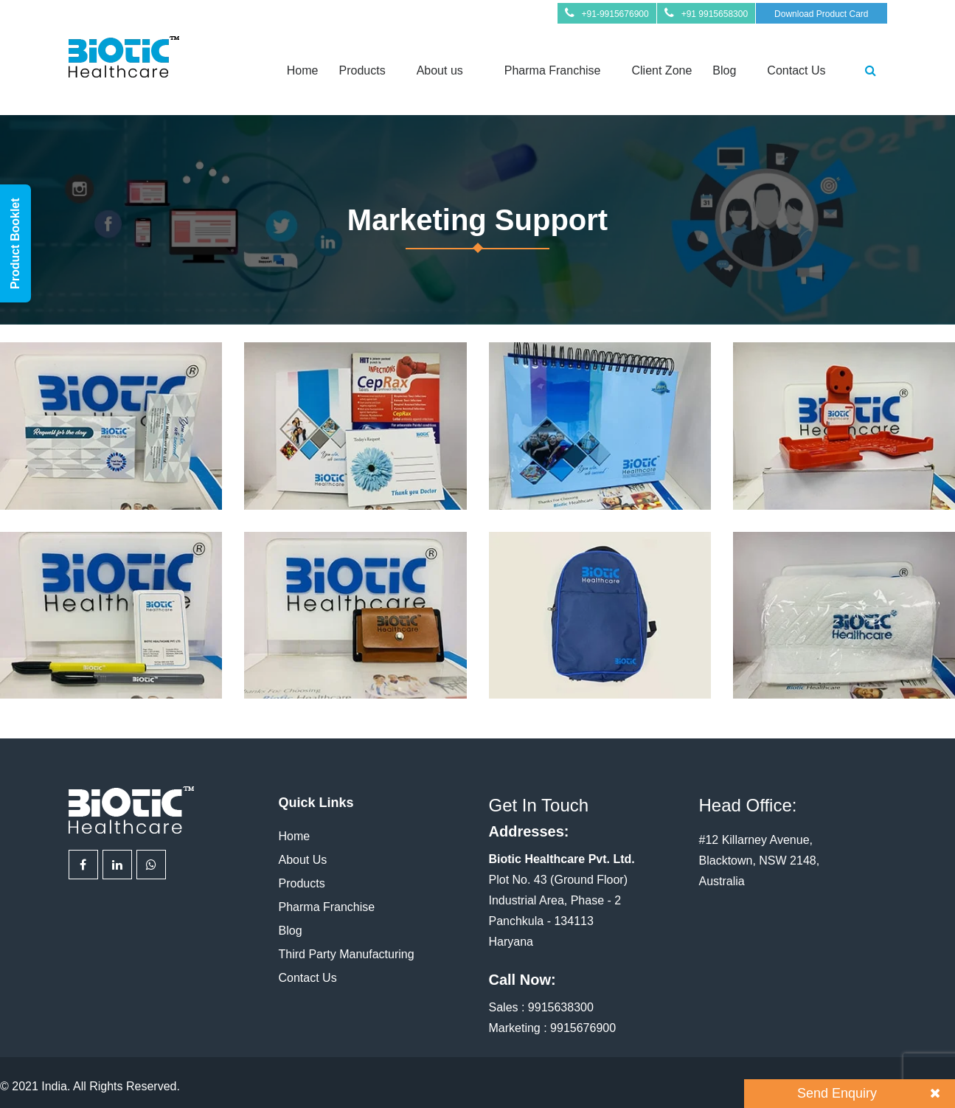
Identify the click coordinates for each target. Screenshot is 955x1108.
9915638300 (561, 1007)
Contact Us (796, 70)
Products (361, 70)
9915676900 (583, 1028)
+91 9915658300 (714, 14)
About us (440, 70)
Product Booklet (15, 243)
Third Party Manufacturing (346, 954)
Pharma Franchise (552, 70)
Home (303, 70)
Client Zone (662, 70)
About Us (303, 859)
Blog (724, 70)
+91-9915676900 (615, 14)
